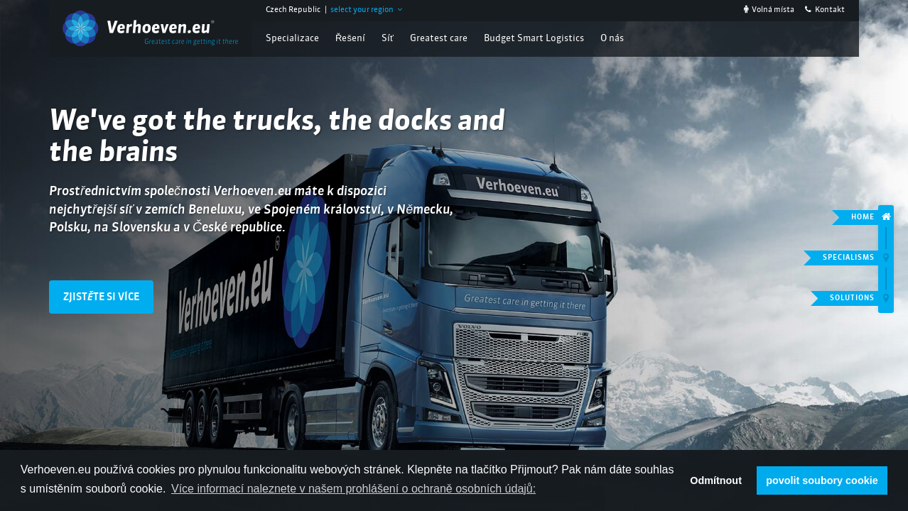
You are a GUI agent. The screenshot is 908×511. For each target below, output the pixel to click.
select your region (366, 10)
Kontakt (825, 10)
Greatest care (438, 38)
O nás (612, 38)
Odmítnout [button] (716, 480)
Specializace (292, 38)
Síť (388, 38)
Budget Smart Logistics (534, 38)
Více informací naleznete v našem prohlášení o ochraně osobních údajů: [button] (353, 489)
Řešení (350, 38)
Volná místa (769, 10)
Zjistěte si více (101, 297)
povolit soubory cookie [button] (822, 480)
